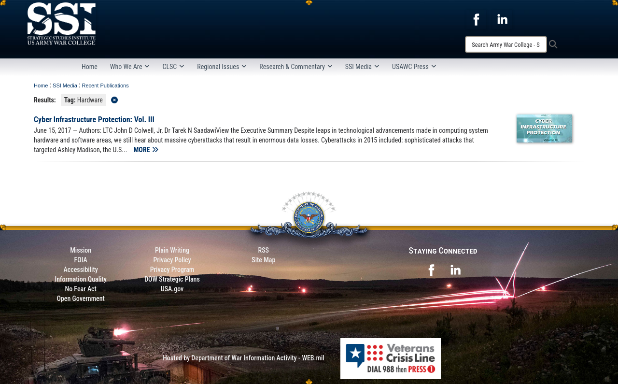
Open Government (80, 298)
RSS (263, 250)
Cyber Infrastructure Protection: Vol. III (94, 119)
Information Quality (81, 279)
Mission (80, 250)
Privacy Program (172, 269)
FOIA (80, 260)
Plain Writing (172, 250)
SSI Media (362, 67)
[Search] (506, 44)
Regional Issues (222, 67)
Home (90, 67)
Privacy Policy (172, 260)
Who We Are (130, 67)
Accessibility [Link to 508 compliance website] (81, 269)
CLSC (173, 67)
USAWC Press (414, 67)
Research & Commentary (296, 67)
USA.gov (172, 289)
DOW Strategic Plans (172, 279)
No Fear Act (81, 289)
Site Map (263, 260)
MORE (146, 150)
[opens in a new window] (476, 19)
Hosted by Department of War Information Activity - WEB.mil (243, 358)
